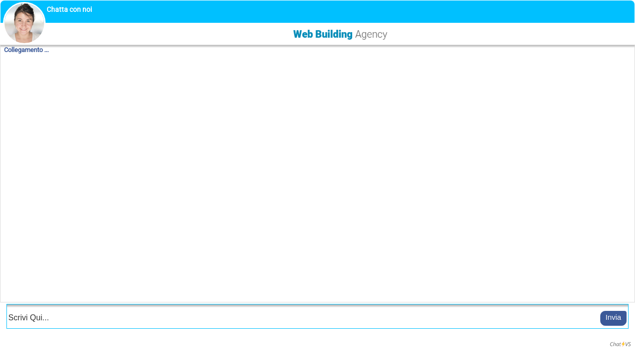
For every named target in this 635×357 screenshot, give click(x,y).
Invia (614, 317)
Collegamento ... (26, 50)
